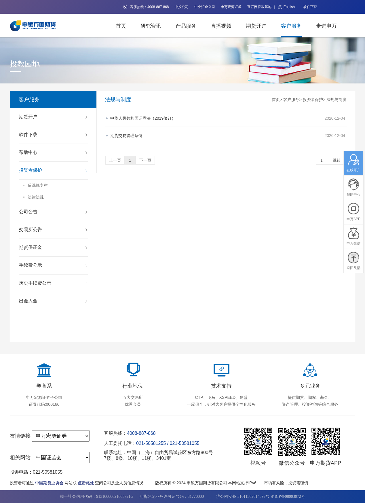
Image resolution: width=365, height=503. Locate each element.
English (286, 7)
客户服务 (291, 26)
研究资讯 (150, 26)
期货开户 (256, 26)
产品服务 (186, 26)
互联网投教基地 (259, 7)
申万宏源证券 (231, 7)
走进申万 (326, 26)
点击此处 (86, 483)
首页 (121, 26)
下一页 (145, 160)
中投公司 (182, 7)
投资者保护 (313, 99)
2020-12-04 (227, 118)
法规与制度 (336, 99)
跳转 (336, 160)
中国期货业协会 (49, 483)
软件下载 (310, 7)
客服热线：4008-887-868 (146, 7)
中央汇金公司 (204, 7)
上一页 (115, 160)
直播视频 (221, 26)
